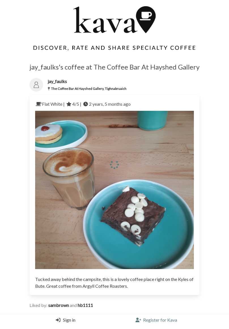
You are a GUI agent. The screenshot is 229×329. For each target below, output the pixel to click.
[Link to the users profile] (36, 85)
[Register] (156, 321)
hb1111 (85, 305)
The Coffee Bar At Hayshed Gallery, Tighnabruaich (88, 88)
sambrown (59, 305)
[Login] (64, 321)
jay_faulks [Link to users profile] (57, 81)
